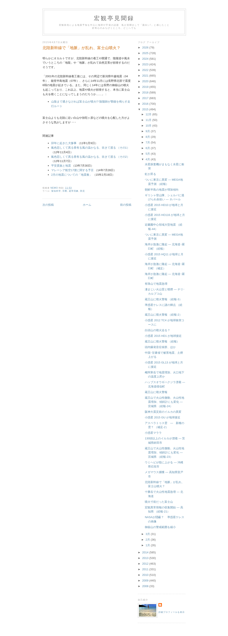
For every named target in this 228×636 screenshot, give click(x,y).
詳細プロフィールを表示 (171, 612)
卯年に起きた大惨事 (64, 143)
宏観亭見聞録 (114, 18)
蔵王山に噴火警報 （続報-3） (163, 299)
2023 (145, 64)
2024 (145, 58)
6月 (148, 148)
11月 (149, 120)
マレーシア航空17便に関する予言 (72, 170)
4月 (148, 159)
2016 (145, 103)
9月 (148, 131)
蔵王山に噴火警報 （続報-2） (163, 314)
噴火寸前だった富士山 (159, 501)
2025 (145, 53)
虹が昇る (150, 174)
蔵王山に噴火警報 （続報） (162, 341)
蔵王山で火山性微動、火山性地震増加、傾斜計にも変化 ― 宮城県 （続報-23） (164, 452)
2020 (145, 81)
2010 (145, 575)
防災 (82, 191)
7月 (148, 142)
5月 (148, 153)
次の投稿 (48, 204)
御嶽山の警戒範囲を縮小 (160, 527)
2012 (145, 563)
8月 (148, 136)
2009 (145, 580)
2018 (145, 92)
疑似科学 (56, 191)
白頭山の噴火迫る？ (157, 330)
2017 (145, 98)
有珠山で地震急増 (156, 283)
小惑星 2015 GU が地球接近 (162, 417)
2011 (145, 569)
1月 (148, 545)
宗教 (64, 191)
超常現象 (73, 191)
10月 (149, 125)
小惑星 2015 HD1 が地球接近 (163, 335)
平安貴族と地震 (61, 165)
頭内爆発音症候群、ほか (160, 347)
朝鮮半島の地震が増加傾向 (162, 189)
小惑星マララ (153, 432)
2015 (145, 109)
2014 (145, 552)
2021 (145, 75)
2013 (145, 558)
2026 (145, 47)
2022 (145, 70)
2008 (145, 586)
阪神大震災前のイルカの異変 (163, 411)
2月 (148, 539)
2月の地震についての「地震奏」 (71, 174)
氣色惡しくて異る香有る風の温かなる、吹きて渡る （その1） (90, 147)
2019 (145, 86)
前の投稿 (125, 204)
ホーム (87, 204)
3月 (148, 534)
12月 (149, 114)
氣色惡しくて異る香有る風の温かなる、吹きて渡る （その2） (90, 156)
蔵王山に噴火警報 (156, 392)
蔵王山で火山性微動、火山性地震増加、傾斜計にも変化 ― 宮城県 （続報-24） (164, 402)
